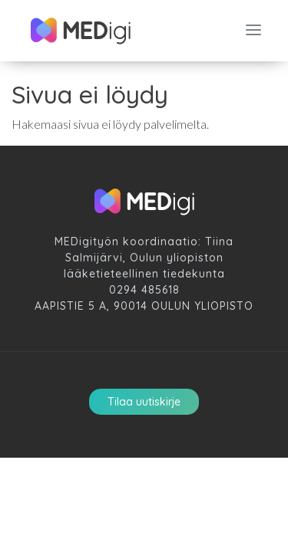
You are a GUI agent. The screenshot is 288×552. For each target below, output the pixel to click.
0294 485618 (144, 290)
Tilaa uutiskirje (144, 402)
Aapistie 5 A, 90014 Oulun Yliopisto (144, 306)
